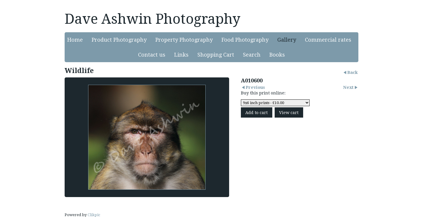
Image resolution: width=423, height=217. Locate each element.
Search (252, 55)
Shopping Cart (215, 55)
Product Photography (119, 40)
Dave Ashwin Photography (152, 19)
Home (75, 40)
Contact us (151, 55)
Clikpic (94, 215)
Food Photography (244, 40)
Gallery (286, 40)
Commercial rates (328, 40)
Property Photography (184, 40)
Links (181, 55)
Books (277, 55)
